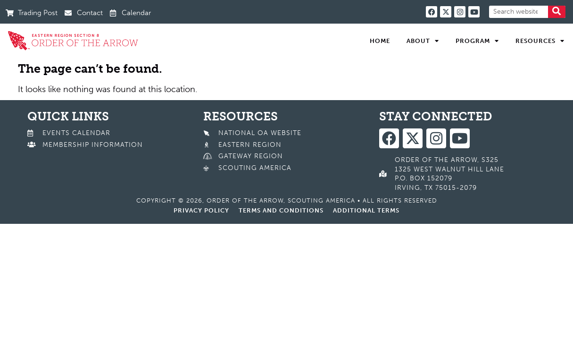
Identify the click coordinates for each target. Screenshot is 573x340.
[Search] (556, 12)
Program (477, 41)
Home (380, 40)
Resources (540, 41)
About (423, 41)
